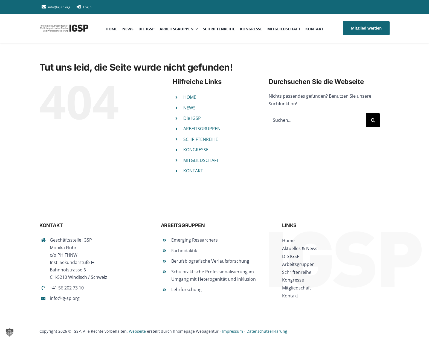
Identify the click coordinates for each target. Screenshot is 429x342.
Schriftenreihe (296, 272)
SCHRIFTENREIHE (200, 139)
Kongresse (293, 280)
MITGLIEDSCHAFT (201, 160)
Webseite (137, 331)
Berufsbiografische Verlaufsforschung (210, 261)
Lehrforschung (186, 289)
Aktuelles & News (299, 248)
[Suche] (373, 120)
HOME (189, 97)
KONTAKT (193, 171)
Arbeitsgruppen (298, 264)
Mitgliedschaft (296, 288)
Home (288, 240)
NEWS (189, 108)
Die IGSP (192, 118)
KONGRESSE (195, 150)
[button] (9, 332)
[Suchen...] (317, 120)
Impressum (232, 331)
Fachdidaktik (184, 251)
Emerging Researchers (194, 240)
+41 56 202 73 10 (67, 288)
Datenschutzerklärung (267, 331)
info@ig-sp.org (65, 298)
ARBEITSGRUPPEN (202, 129)
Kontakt (290, 296)
